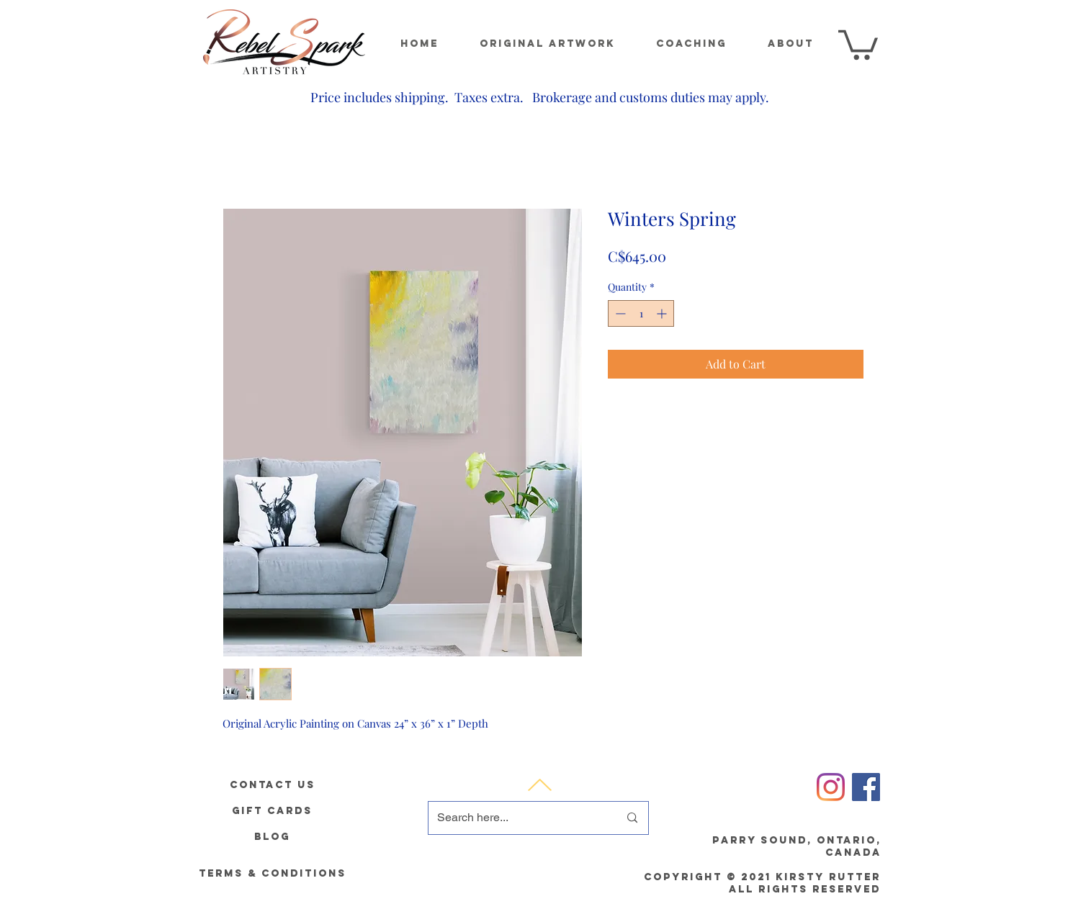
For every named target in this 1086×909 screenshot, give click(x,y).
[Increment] (663, 313)
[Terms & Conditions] (273, 873)
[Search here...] (517, 818)
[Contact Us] (272, 784)
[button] (858, 43)
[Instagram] (831, 787)
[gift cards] (272, 810)
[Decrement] (619, 313)
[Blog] (272, 836)
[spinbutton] (641, 313)
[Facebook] (866, 787)
